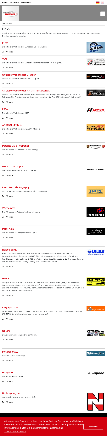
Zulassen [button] (93, 427)
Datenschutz (26, 2)
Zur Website (7, 52)
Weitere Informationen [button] (15, 431)
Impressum (14, 2)
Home (4, 2)
